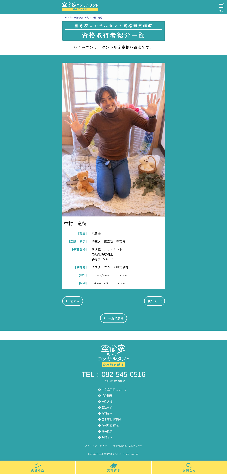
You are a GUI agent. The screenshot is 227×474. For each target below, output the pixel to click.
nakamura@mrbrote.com (109, 283)
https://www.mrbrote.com (110, 275)
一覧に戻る (116, 318)
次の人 (152, 301)
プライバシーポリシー (97, 445)
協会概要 (107, 431)
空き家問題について (113, 389)
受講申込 (107, 407)
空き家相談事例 (111, 419)
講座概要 (107, 395)
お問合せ (107, 437)
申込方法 (107, 401)
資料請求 (107, 413)
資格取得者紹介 (111, 425)
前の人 (75, 301)
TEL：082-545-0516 (113, 374)
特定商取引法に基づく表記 (127, 445)
